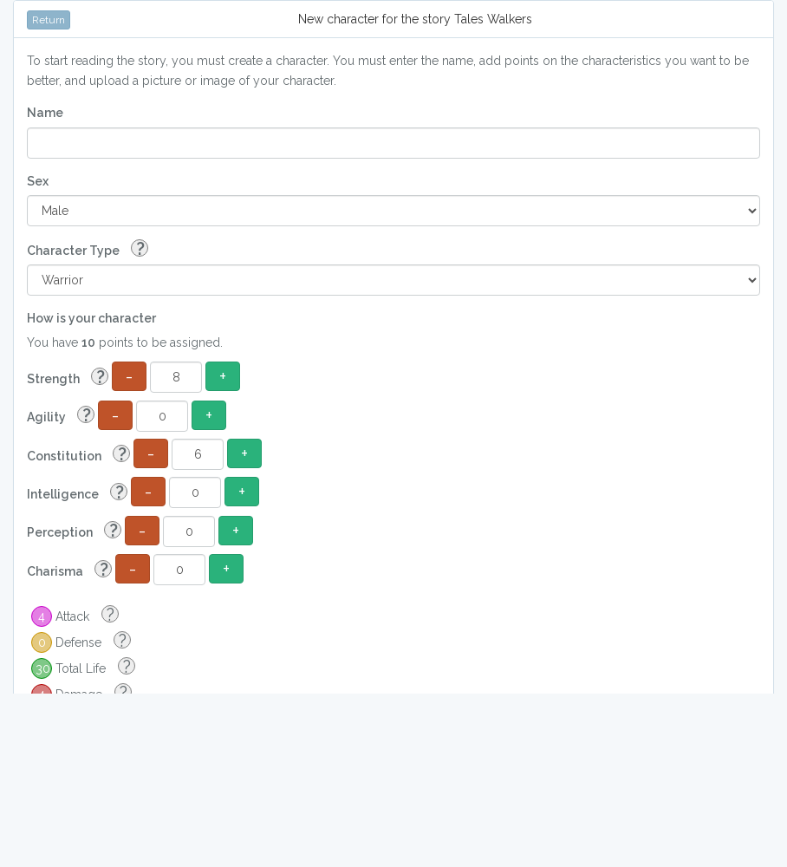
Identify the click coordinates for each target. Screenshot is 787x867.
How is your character (91, 318)
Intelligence (77, 493)
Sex (38, 181)
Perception (74, 531)
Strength (67, 378)
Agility (60, 416)
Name (45, 113)
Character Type (87, 249)
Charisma (69, 570)
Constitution (78, 455)
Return (48, 20)
